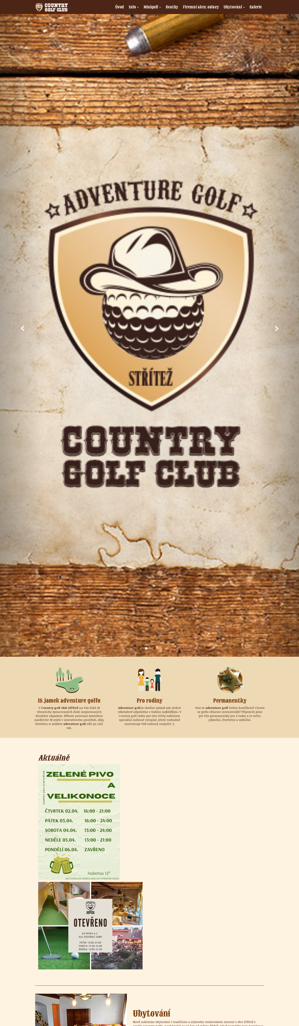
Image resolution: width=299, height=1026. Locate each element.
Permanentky (230, 700)
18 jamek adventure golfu (69, 700)
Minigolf (153, 7)
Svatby (172, 7)
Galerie (256, 7)
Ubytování (235, 7)
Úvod (119, 7)
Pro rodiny (149, 700)
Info (135, 7)
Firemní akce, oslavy (201, 7)
